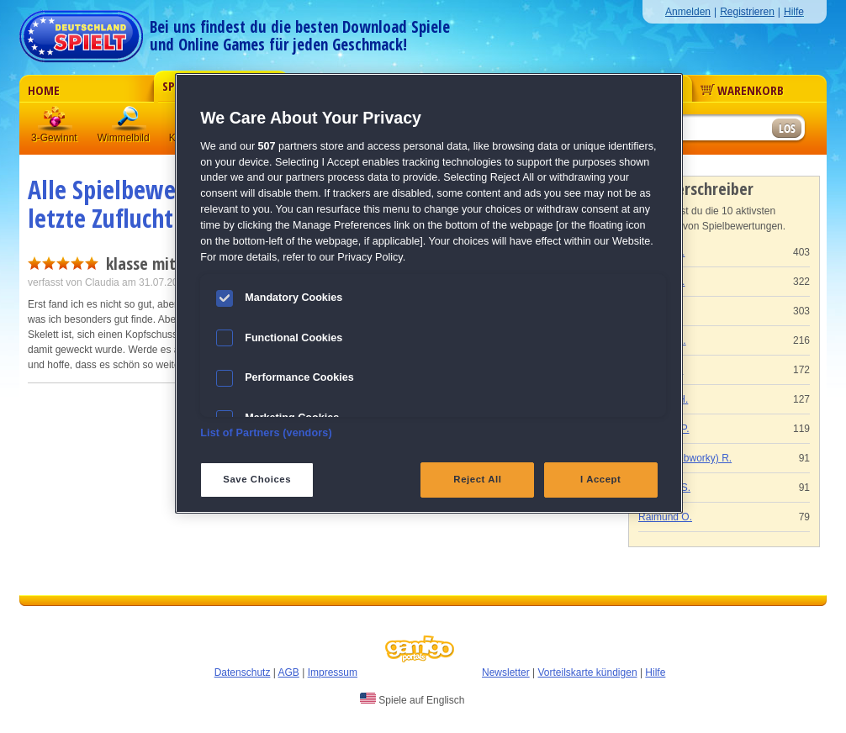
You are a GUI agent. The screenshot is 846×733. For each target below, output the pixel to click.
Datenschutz (242, 672)
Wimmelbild (129, 121)
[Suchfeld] (704, 129)
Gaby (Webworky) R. (685, 458)
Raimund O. (665, 517)
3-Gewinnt (54, 138)
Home (44, 90)
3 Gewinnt (55, 121)
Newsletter (506, 672)
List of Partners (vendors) (266, 433)
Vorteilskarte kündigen (587, 672)
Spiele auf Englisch (412, 699)
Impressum (332, 672)
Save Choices (257, 479)
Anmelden (688, 12)
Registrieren (747, 12)
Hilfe (794, 12)
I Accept (600, 479)
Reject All (477, 479)
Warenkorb (742, 90)
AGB (288, 672)
